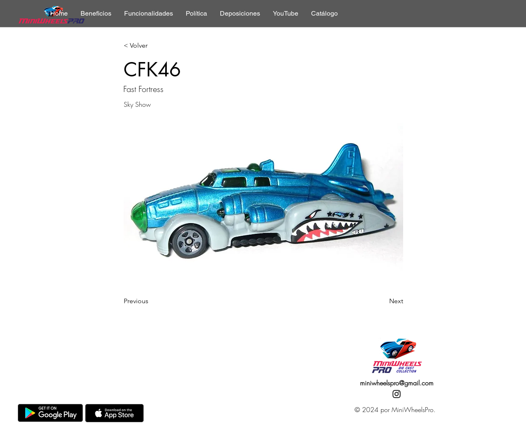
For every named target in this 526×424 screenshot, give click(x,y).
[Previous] (151, 301)
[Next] (382, 301)
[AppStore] (114, 413)
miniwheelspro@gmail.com (397, 382)
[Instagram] (396, 394)
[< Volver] (151, 45)
